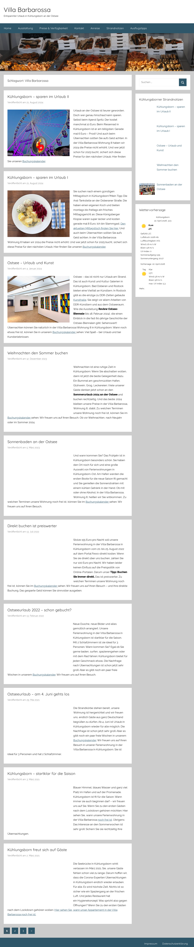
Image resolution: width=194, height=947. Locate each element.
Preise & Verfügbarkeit (53, 28)
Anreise (95, 28)
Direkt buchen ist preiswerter (32, 525)
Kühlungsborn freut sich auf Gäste (37, 849)
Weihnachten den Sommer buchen (37, 353)
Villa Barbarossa (27, 10)
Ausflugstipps (138, 28)
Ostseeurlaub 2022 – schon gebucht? (39, 610)
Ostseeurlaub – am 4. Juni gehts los (38, 694)
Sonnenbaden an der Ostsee (32, 441)
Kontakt (79, 28)
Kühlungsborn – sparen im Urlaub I (37, 177)
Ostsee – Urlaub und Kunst (30, 262)
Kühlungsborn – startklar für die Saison (41, 773)
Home (7, 28)
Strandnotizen (115, 28)
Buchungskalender (33, 161)
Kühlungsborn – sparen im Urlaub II (38, 96)
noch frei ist (105, 819)
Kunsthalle (79, 299)
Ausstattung (25, 28)
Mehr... (142, 288)
